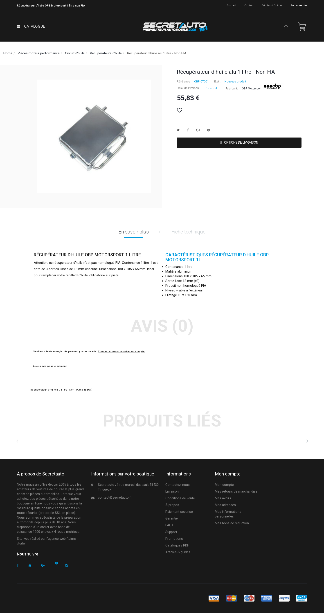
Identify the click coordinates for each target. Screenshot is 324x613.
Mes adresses (225, 505)
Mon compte (224, 485)
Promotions (174, 539)
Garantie (171, 518)
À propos (172, 505)
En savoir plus (134, 232)
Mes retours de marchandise (236, 491)
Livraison (172, 491)
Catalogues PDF (177, 545)
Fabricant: (232, 88)
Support (171, 532)
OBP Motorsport (251, 88)
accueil (231, 5)
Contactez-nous (177, 485)
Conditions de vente (180, 498)
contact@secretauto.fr (115, 497)
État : (217, 81)
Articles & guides (272, 5)
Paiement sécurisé (179, 512)
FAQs (169, 525)
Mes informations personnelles (228, 514)
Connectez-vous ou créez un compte (121, 351)
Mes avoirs (223, 498)
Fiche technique (188, 232)
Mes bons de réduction (232, 523)
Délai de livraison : (188, 88)
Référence (183, 81)
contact (248, 5)
